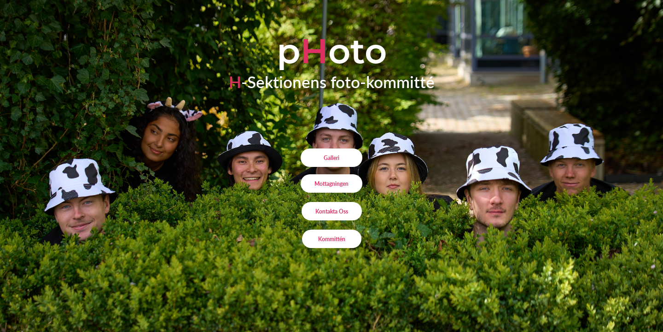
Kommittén (331, 239)
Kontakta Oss (331, 211)
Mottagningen (331, 183)
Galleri (331, 157)
